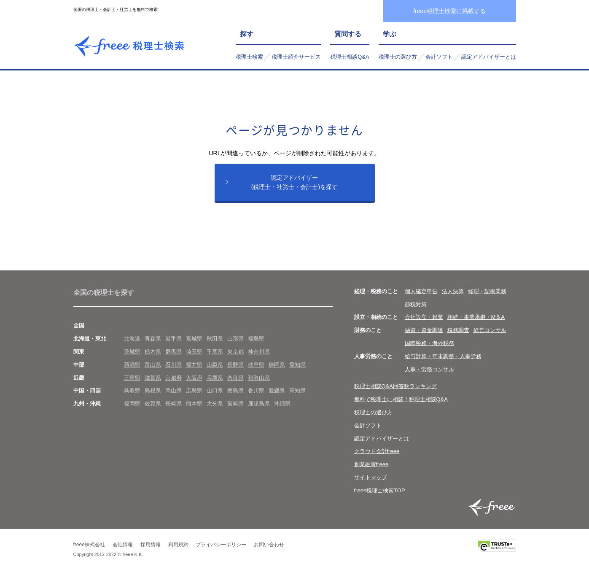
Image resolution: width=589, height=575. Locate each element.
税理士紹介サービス (296, 57)
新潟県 (132, 365)
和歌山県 (259, 378)
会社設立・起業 (424, 317)
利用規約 (178, 545)
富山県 (153, 365)
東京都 (235, 351)
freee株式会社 (89, 545)
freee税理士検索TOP (379, 490)
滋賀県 (153, 378)
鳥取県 (132, 390)
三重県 (132, 378)
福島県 (256, 338)
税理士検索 (249, 57)
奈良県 (235, 378)
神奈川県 (259, 351)
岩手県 (173, 338)
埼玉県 (194, 351)
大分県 (215, 403)
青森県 (153, 338)
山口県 (215, 390)
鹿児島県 (259, 403)
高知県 (297, 390)
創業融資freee (371, 464)
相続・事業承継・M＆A (476, 317)
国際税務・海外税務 (429, 343)
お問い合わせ (269, 545)
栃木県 (153, 351)
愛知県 (297, 365)
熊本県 (194, 403)
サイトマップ (370, 477)
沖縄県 (282, 403)
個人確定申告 (421, 291)
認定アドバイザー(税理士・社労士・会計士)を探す (294, 182)
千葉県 (215, 351)
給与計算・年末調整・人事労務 (443, 356)
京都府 (173, 378)
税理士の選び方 (398, 57)
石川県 (173, 365)
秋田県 (215, 338)
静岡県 (277, 365)
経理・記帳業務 (487, 291)
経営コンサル (489, 330)
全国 (78, 325)
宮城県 (194, 338)
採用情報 (150, 545)
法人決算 (453, 291)
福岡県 (132, 403)
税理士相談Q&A (349, 57)
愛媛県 (277, 390)
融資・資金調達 (424, 330)
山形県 (235, 338)
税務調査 (458, 330)
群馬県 (173, 351)
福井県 (194, 365)
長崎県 (173, 403)
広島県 (194, 390)
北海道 (132, 338)
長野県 (235, 365)
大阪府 (194, 378)
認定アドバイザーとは (488, 57)
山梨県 (215, 365)
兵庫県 (215, 378)
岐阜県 (256, 365)
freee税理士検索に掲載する (449, 11)
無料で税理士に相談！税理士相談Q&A (401, 399)
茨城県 (132, 351)
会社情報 (123, 545)
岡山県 (173, 390)
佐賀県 (153, 403)
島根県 (153, 390)
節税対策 (416, 304)
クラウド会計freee (377, 451)
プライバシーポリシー (221, 545)
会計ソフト (439, 57)
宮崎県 (235, 403)
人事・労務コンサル (429, 369)
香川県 (256, 390)
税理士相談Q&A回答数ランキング (395, 386)
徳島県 (235, 390)
